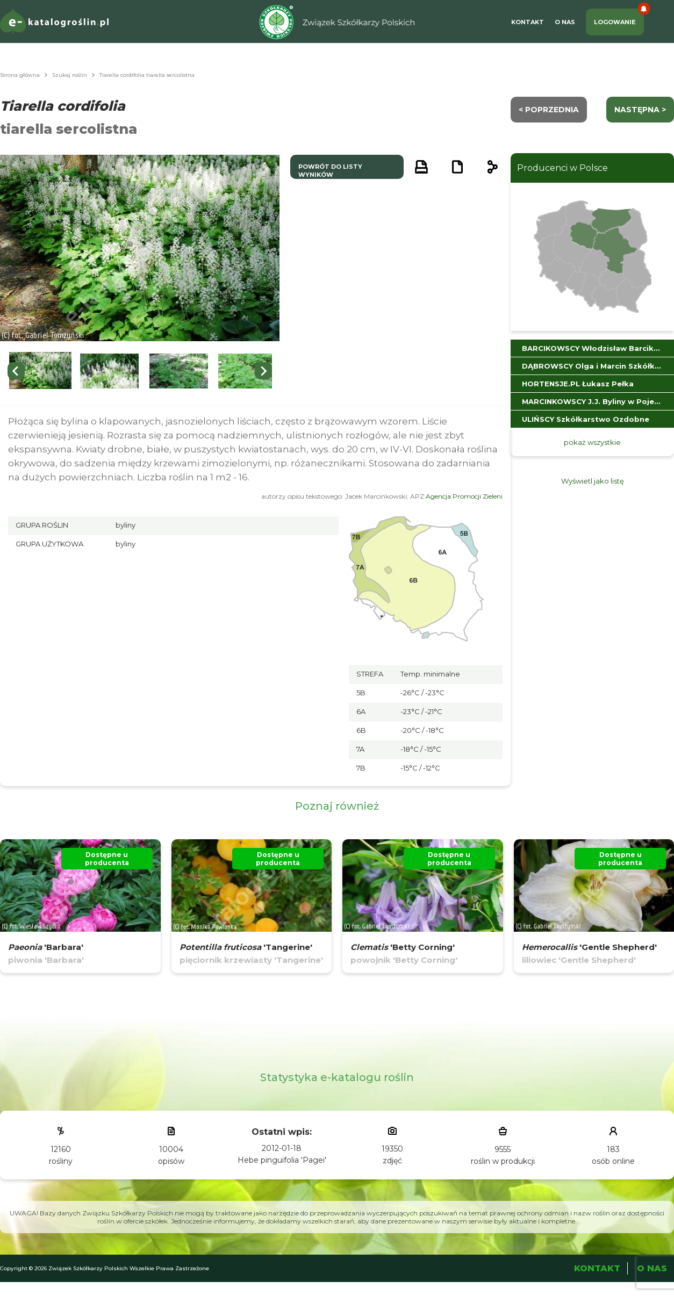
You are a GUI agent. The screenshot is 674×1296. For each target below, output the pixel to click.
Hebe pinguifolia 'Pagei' (282, 1160)
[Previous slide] (16, 370)
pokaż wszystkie (592, 442)
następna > (640, 109)
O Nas (565, 22)
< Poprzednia (549, 109)
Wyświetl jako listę (592, 481)
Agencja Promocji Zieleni (464, 496)
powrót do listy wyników (330, 170)
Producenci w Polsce (562, 168)
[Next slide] (263, 370)
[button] (40, 371)
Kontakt (527, 22)
